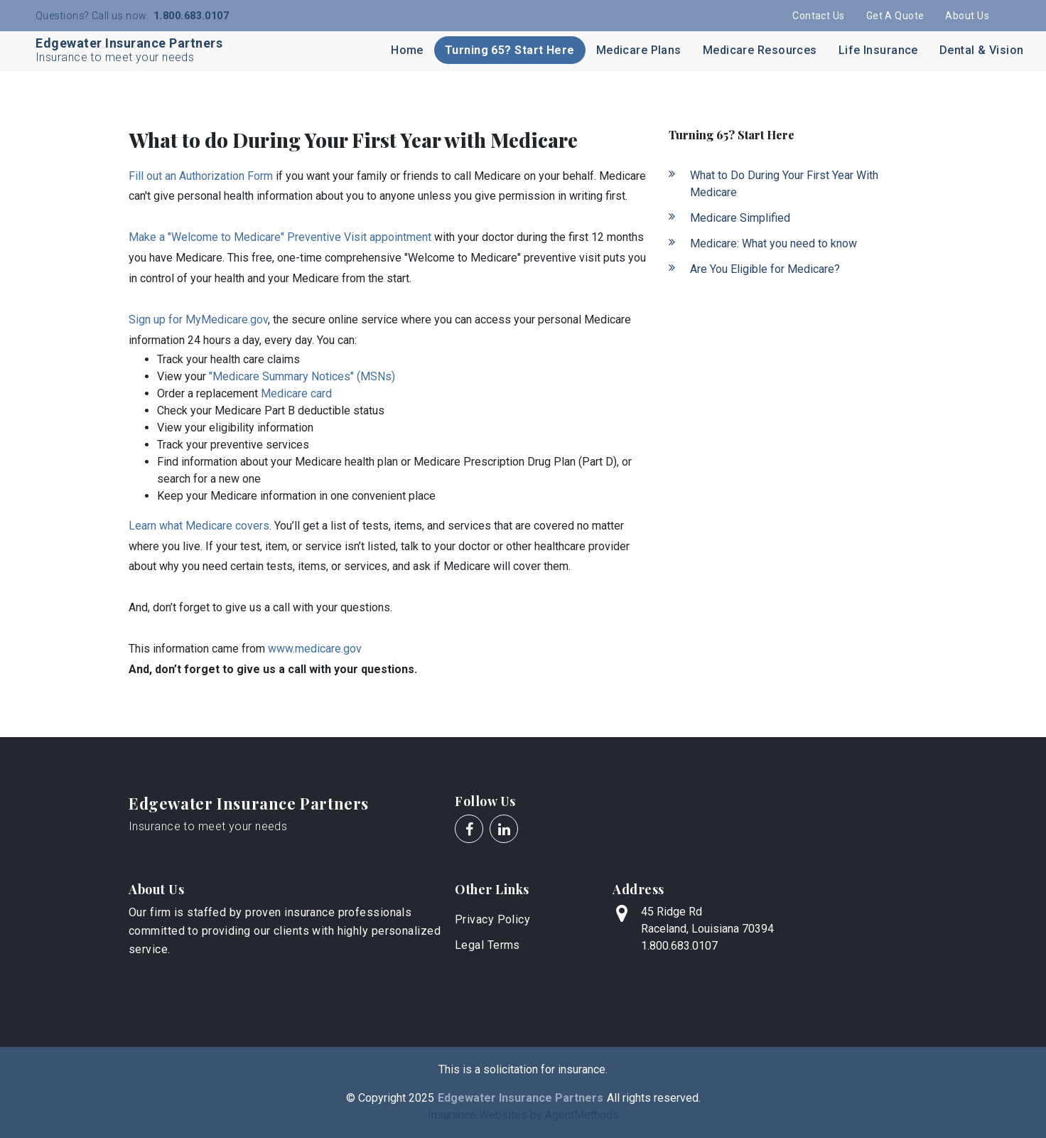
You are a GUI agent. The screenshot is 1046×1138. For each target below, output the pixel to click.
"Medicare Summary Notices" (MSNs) (302, 376)
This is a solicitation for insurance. (523, 1069)
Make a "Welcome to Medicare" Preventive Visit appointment (280, 237)
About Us (967, 15)
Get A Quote (895, 15)
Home (407, 50)
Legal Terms (487, 945)
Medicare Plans (638, 50)
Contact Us (818, 15)
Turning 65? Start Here (510, 50)
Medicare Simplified (740, 218)
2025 (421, 1098)
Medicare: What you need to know (773, 243)
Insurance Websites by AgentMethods (523, 1115)
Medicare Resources (760, 50)
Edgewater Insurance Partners (249, 803)
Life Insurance (878, 50)
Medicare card (296, 393)
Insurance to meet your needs (208, 826)
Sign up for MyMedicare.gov (198, 319)
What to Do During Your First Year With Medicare (784, 183)
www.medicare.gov (315, 648)
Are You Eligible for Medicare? (765, 269)
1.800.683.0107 (190, 15)
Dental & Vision (981, 50)
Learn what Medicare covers (199, 525)
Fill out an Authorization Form (201, 176)
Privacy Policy (492, 919)
